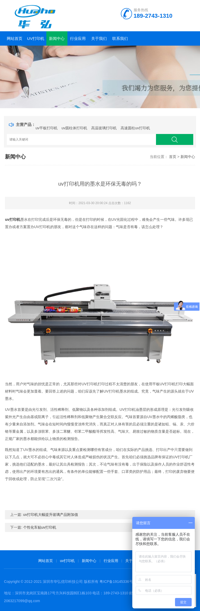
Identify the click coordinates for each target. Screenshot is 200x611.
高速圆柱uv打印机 (135, 128)
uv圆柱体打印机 (74, 128)
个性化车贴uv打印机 (39, 527)
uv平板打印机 (46, 128)
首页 (172, 157)
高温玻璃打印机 (104, 128)
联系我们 (120, 38)
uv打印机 (35, 38)
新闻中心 (57, 38)
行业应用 (78, 38)
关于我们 (99, 38)
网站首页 (14, 38)
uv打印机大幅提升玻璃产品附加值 (50, 514)
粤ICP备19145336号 (116, 581)
